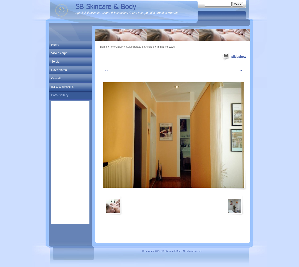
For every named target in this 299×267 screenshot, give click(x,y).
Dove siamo (59, 70)
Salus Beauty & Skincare (140, 46)
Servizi (55, 61)
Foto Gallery (116, 46)
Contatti (56, 78)
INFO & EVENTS (62, 86)
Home (103, 46)
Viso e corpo (59, 53)
